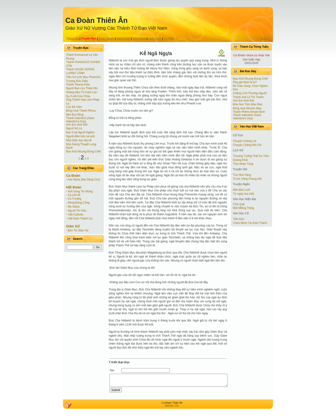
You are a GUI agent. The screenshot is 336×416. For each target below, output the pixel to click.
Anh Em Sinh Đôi (76, 124)
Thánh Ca (72, 38)
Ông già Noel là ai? (245, 82)
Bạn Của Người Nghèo (80, 132)
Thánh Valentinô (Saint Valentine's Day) (80, 119)
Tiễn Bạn (238, 219)
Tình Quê (239, 204)
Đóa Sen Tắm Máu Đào (247, 104)
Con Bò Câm (74, 107)
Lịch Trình (154, 38)
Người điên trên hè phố (80, 136)
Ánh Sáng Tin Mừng (80, 191)
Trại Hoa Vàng (242, 174)
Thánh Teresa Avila (78, 84)
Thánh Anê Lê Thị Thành (248, 97)
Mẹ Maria (73, 206)
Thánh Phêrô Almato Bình (249, 111)
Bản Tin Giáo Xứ (78, 230)
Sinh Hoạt (139, 38)
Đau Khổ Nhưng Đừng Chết (83, 151)
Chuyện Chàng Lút (244, 141)
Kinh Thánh (106, 38)
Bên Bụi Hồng (75, 114)
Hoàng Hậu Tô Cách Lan (81, 92)
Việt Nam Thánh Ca (80, 218)
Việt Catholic (75, 214)
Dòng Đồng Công (78, 202)
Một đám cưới (241, 189)
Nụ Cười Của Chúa (78, 96)
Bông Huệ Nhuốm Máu (247, 108)
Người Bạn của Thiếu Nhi (82, 88)
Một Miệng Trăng (243, 208)
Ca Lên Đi (74, 195)
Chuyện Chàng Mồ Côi (247, 145)
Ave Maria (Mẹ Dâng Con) (84, 179)
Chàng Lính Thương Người (249, 93)
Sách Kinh (123, 38)
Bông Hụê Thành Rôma (80, 110)
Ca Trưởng (74, 198)
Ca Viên (169, 38)
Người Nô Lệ (74, 128)
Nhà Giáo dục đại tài (78, 140)
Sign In (265, 38)
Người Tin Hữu (77, 210)
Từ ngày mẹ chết (243, 193)
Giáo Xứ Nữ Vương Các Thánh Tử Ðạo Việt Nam (116, 28)
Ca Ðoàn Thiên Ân (96, 20)
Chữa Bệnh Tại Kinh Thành (250, 223)
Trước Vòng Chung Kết (247, 178)
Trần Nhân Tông (243, 164)
